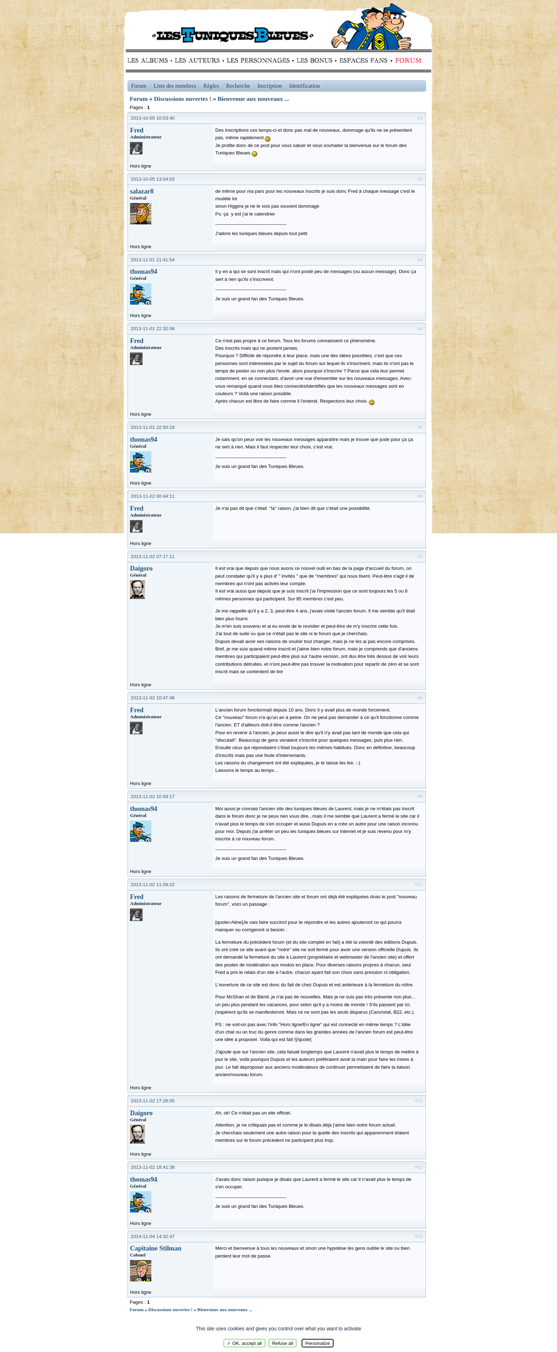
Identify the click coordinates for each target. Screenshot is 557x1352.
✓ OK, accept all (244, 1343)
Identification (304, 86)
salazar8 (141, 191)
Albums (150, 60)
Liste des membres (174, 86)
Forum (406, 60)
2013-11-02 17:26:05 (153, 1100)
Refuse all (282, 1343)
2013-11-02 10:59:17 (153, 796)
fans (363, 60)
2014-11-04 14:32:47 (153, 1236)
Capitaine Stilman (156, 1248)
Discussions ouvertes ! (182, 99)
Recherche (238, 86)
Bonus (313, 60)
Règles (211, 86)
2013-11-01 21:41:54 (153, 259)
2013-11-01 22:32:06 (153, 328)
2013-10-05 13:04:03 (153, 179)
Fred (137, 130)
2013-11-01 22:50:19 (153, 427)
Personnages (258, 60)
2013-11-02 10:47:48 (153, 697)
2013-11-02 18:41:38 (153, 1167)
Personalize (317, 1343)
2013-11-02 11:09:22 (153, 884)
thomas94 (143, 271)
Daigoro (141, 568)
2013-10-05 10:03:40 (153, 118)
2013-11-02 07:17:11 (153, 556)
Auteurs (200, 60)
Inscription (269, 86)
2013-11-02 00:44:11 (153, 496)
